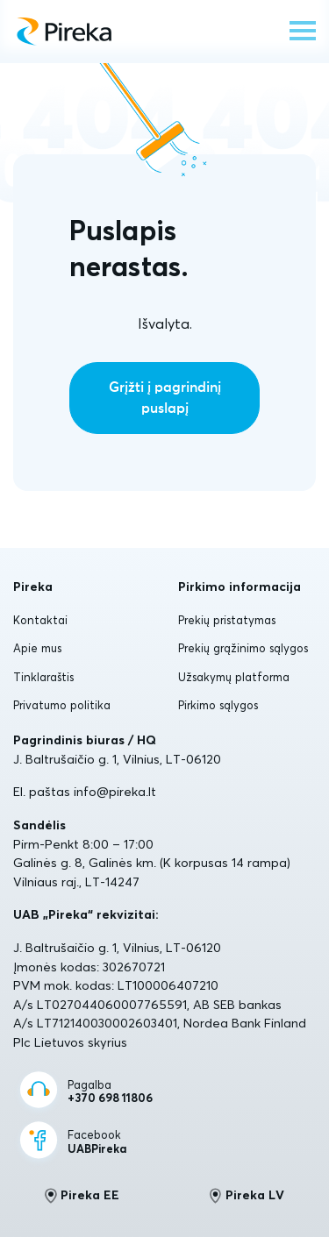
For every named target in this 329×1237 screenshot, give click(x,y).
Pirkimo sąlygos (218, 705)
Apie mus (37, 648)
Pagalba (110, 1091)
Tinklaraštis (43, 677)
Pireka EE (82, 1196)
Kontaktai (40, 620)
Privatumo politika (62, 705)
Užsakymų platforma (234, 677)
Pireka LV (247, 1196)
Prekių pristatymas (226, 620)
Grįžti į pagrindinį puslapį (165, 398)
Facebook (97, 1141)
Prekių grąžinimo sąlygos (243, 648)
